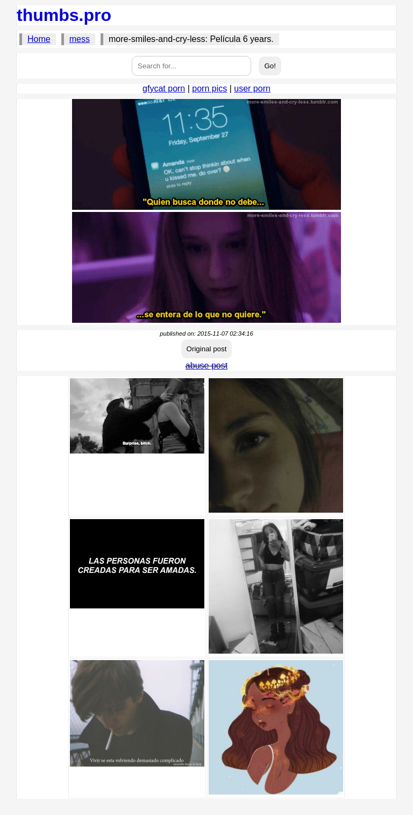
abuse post (206, 365)
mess (79, 39)
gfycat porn (164, 88)
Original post (207, 349)
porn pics (209, 88)
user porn (252, 88)
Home (39, 39)
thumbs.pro (64, 15)
